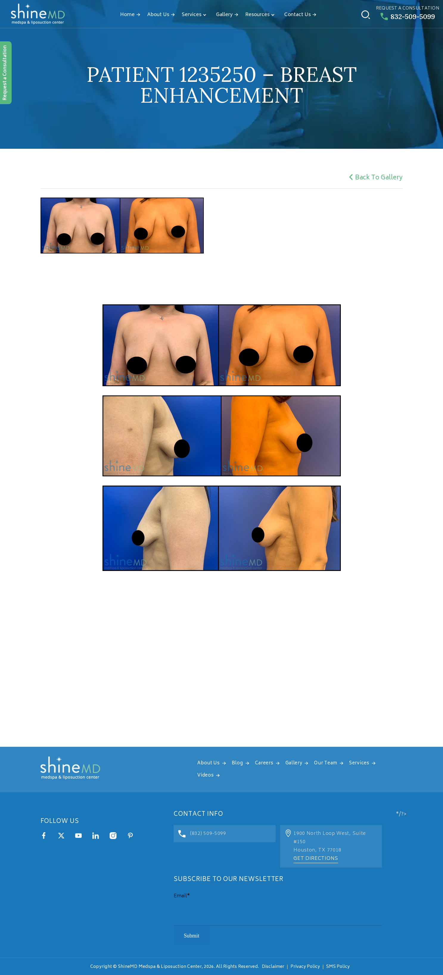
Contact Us (297, 15)
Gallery (224, 15)
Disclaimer (273, 967)
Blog (237, 763)
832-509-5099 (407, 16)
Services (191, 15)
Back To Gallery (375, 178)
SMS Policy (338, 967)
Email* (182, 896)
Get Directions (315, 859)
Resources (257, 15)
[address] (221, 672)
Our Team (325, 763)
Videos (205, 775)
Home (127, 15)
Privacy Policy (305, 967)
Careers (264, 763)
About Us (158, 15)
